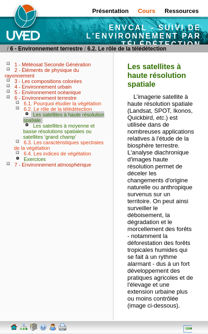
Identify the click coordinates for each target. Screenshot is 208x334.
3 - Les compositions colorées (48, 81)
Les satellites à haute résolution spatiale (63, 117)
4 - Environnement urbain (43, 87)
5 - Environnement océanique (47, 92)
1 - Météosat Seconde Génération (52, 64)
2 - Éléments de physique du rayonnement (42, 72)
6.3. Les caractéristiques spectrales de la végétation (59, 145)
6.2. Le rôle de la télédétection (126, 48)
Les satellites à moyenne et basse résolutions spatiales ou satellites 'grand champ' (59, 131)
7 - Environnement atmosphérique (52, 164)
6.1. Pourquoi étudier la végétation (62, 103)
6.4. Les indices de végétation (57, 153)
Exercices (35, 159)
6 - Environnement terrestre (46, 48)
